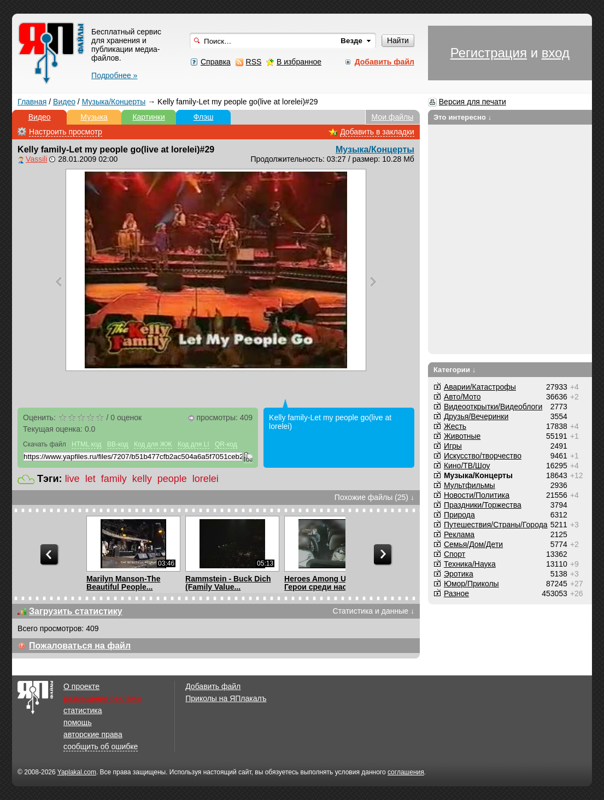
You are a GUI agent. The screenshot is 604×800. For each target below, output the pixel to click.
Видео (64, 101)
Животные (462, 436)
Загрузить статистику (75, 611)
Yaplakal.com (76, 772)
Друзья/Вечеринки (476, 416)
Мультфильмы (469, 485)
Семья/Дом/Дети (473, 544)
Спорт (454, 554)
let (90, 478)
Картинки (148, 117)
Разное (456, 593)
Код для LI (193, 444)
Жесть (455, 426)
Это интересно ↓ (462, 117)
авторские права (92, 734)
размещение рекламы (102, 698)
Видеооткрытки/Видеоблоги (493, 406)
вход (556, 52)
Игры (453, 446)
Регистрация (488, 52)
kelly (142, 478)
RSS (254, 61)
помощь (77, 722)
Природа (459, 514)
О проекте (81, 686)
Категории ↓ (454, 370)
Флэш (203, 117)
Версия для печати (472, 101)
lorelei (205, 478)
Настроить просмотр (65, 131)
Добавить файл (213, 686)
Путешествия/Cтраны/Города (496, 524)
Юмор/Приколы (471, 583)
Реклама (459, 534)
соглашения (406, 772)
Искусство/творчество (482, 455)
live (72, 478)
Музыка (94, 117)
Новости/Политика (476, 495)
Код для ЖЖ (153, 444)
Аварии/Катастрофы (480, 387)
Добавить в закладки (377, 131)
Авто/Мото (462, 396)
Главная (31, 101)
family (114, 478)
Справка (216, 61)
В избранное (299, 61)
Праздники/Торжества (482, 505)
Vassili (36, 159)
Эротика (458, 573)
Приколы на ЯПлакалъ (225, 698)
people (172, 478)
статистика (82, 710)
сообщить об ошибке (100, 746)
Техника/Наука (470, 564)
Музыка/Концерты (114, 101)
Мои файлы (393, 117)
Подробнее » (114, 75)
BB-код (117, 444)
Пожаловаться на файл (80, 645)
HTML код (86, 444)
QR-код (226, 444)
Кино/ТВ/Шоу (467, 465)
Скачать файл (44, 444)
